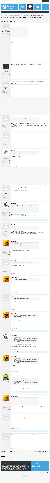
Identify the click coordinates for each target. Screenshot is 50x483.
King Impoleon (6, 386)
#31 (47, 279)
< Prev (7, 27)
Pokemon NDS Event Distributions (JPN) (12, 24)
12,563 (9, 167)
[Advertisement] (38, 38)
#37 (47, 395)
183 (9, 219)
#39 (47, 434)
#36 (47, 377)
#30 (47, 262)
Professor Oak (23, 24)
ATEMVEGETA (13, 205)
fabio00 (6, 252)
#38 (47, 417)
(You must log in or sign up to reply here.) (42, 457)
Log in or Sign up (45, 0)
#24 (47, 135)
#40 (47, 454)
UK (9, 169)
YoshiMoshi (6, 36)
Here (12, 350)
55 (9, 40)
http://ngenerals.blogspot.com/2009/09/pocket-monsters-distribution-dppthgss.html (25, 193)
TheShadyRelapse (6, 446)
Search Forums (4, 12)
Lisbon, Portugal (7, 260)
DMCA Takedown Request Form (32, 19)
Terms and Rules (25, 481)
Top (48, 478)
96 (9, 80)
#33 (47, 315)
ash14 (6, 144)
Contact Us (39, 478)
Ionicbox (6, 93)
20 (9, 202)
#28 (47, 223)
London (9, 99)
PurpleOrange (14, 357)
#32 (47, 298)
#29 (47, 243)
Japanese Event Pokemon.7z (19, 91)
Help (43, 478)
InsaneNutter (6, 161)
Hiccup (12, 135)
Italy (9, 221)
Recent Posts (10, 12)
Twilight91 (6, 76)
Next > (15, 27)
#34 (47, 334)
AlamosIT (12, 223)
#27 (47, 205)
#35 (47, 355)
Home (45, 478)
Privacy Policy (25, 482)
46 (9, 390)
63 (9, 257)
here (35, 221)
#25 (47, 152)
